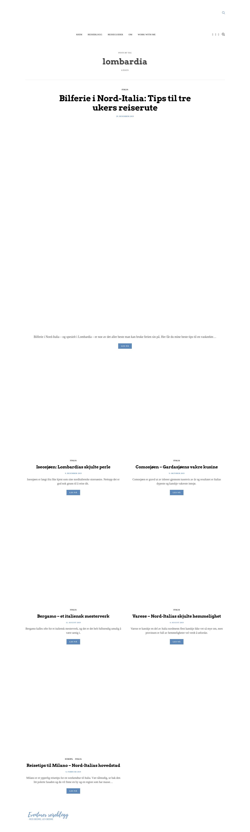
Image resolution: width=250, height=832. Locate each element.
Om (130, 34)
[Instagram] (212, 34)
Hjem (79, 34)
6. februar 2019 (73, 772)
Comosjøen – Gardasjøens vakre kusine (177, 466)
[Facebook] (215, 34)
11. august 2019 (73, 623)
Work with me (147, 34)
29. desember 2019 (125, 116)
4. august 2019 (176, 623)
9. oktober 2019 (176, 473)
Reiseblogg (95, 34)
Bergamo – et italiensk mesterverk (73, 616)
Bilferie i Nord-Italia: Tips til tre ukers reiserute (125, 103)
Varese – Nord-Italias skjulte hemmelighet (176, 616)
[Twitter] (218, 34)
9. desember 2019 (73, 473)
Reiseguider (115, 34)
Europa (69, 759)
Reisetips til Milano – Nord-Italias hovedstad (73, 765)
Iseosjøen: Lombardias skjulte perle (73, 466)
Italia (125, 90)
